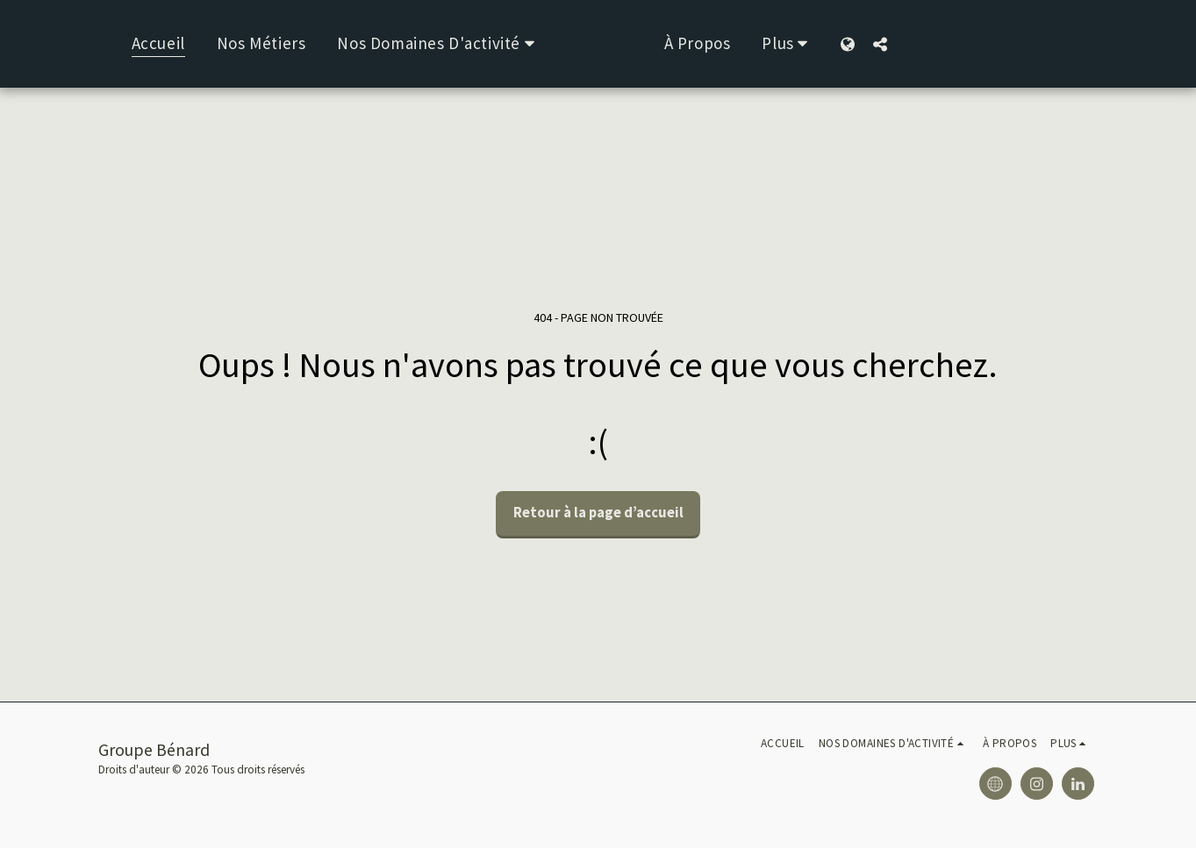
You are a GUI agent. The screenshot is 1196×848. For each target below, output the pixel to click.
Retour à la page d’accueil (598, 512)
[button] (420, 43)
